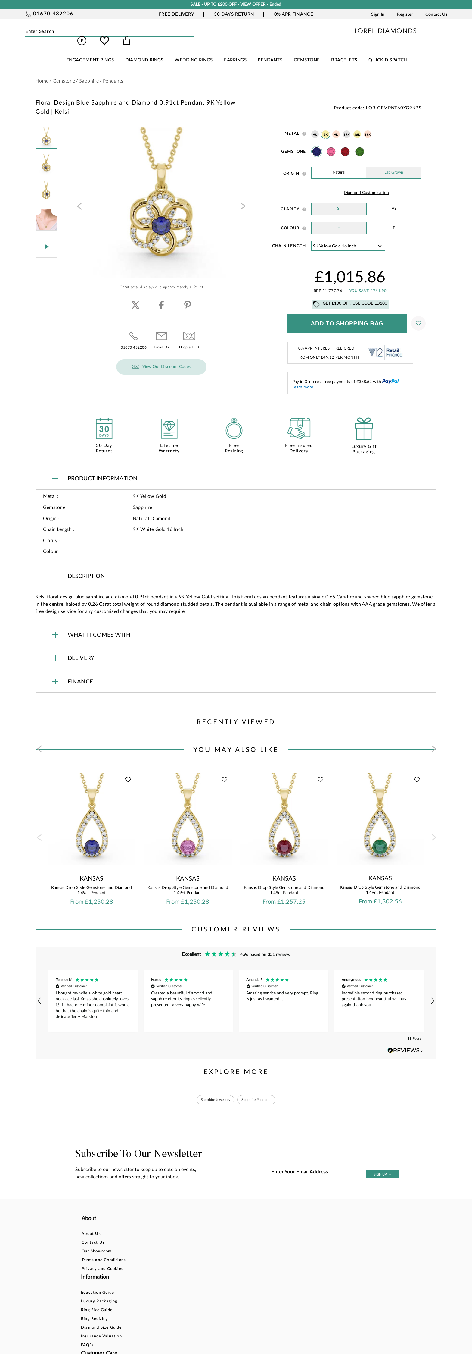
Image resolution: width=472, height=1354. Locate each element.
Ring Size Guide (166, 1244)
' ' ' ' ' (348, 237)
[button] (40, 992)
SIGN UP (382, 1167)
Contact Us (436, 14)
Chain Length (289, 237)
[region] (236, 992)
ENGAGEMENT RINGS (90, 51)
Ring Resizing (164, 1253)
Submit (97, 31)
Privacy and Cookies (102, 1262)
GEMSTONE (307, 51)
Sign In (378, 14)
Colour (290, 219)
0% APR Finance (293, 14)
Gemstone (293, 143)
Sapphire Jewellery (212, 1092)
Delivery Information (238, 1253)
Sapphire (316, 143)
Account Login (298, 1227)
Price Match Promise (238, 1262)
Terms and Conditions (104, 1253)
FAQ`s (157, 1279)
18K (346, 126)
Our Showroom (97, 1244)
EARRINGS (235, 51)
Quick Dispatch (387, 51)
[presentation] (79, 199)
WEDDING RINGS (194, 51)
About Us (91, 1227)
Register (405, 14)
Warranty (227, 1270)
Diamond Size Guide (171, 1262)
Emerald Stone (359, 143)
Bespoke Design (233, 1227)
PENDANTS (270, 51)
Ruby (345, 143)
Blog (288, 1235)
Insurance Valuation (171, 1270)
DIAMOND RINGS (144, 51)
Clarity (290, 201)
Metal (291, 125)
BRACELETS (344, 51)
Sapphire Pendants (259, 1092)
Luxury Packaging (169, 1235)
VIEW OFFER (253, 4)
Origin (291, 165)
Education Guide (167, 1227)
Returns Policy (232, 1244)
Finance (224, 1235)
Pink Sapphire (331, 143)
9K (315, 126)
